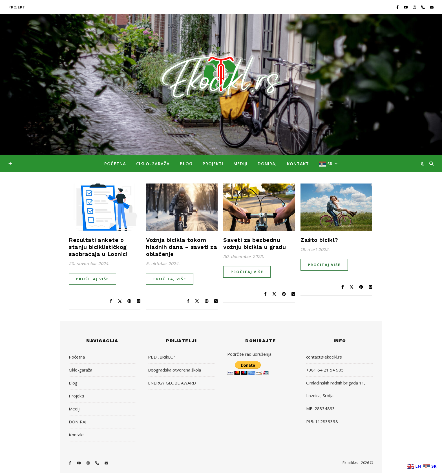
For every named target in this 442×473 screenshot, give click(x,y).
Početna (115, 163)
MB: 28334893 (320, 408)
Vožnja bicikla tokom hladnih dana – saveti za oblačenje (181, 246)
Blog (186, 163)
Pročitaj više (92, 278)
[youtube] (406, 7)
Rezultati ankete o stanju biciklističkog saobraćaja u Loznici (98, 246)
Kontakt (298, 163)
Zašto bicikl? (319, 239)
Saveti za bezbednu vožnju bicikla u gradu (254, 243)
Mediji (240, 163)
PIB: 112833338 (322, 421)
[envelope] (432, 7)
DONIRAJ (267, 163)
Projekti (213, 163)
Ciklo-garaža (153, 163)
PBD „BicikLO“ (161, 357)
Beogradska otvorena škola (174, 370)
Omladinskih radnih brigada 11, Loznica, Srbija (335, 389)
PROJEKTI (17, 7)
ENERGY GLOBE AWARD (172, 383)
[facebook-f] (397, 7)
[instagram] (415, 7)
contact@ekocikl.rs (324, 357)
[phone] (423, 7)
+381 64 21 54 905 (325, 370)
